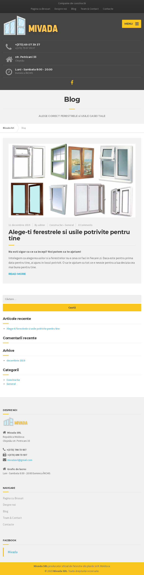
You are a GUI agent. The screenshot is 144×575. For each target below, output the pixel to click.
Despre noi (61, 8)
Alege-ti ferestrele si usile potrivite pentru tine (69, 235)
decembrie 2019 (16, 360)
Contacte (108, 8)
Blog (73, 8)
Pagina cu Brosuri (40, 8)
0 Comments (85, 225)
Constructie (56, 225)
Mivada (12, 552)
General (69, 225)
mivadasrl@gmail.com (19, 460)
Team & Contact (90, 8)
